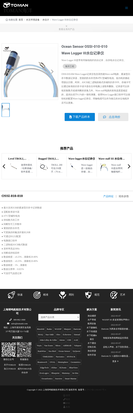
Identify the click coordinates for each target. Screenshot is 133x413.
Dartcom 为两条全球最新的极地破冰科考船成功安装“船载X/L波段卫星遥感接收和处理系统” (116, 329)
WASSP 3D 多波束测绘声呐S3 (115, 319)
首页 (21, 20)
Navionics (60, 356)
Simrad (77, 334)
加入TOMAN (10, 369)
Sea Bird (52, 351)
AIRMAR (67, 345)
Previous (4, 166)
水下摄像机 (92, 327)
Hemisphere (63, 362)
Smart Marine (70, 378)
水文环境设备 (33, 20)
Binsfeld (40, 329)
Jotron (62, 340)
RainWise (42, 351)
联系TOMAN (25, 365)
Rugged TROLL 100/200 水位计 (47, 160)
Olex (58, 334)
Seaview (58, 378)
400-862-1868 (17, 319)
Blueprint (55, 373)
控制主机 (92, 347)
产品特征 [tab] (108, 196)
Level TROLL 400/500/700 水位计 (19, 160)
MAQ (40, 334)
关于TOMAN (10, 365)
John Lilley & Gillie (48, 340)
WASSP (58, 329)
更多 (115, 361)
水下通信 (92, 343)
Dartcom (77, 329)
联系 (66, 407)
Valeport (77, 345)
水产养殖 (92, 319)
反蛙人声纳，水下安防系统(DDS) (115, 347)
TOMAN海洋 (17, 10)
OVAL (52, 362)
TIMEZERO (48, 356)
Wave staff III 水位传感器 (111, 160)
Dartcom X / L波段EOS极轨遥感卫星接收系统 (115, 356)
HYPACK (71, 356)
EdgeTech (44, 367)
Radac (49, 329)
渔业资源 (92, 351)
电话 (66, 399)
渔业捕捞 (92, 316)
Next (129, 166)
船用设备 (92, 323)
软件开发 (92, 355)
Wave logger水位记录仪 (81, 158)
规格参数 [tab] (124, 196)
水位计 (45, 20)
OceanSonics (47, 378)
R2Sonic (63, 367)
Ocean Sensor (64, 351)
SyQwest (76, 351)
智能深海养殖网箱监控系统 (115, 338)
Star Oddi (50, 334)
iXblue (54, 367)
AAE (76, 340)
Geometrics (75, 362)
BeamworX (42, 362)
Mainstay (66, 373)
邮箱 (66, 403)
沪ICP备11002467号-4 (96, 389)
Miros (57, 345)
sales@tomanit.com (17, 323)
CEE (69, 340)
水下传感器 (92, 331)
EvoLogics (44, 373)
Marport (67, 329)
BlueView (73, 367)
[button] (7, 71)
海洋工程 (69, 66)
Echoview (67, 334)
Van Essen (48, 345)
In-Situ (75, 373)
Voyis (39, 345)
